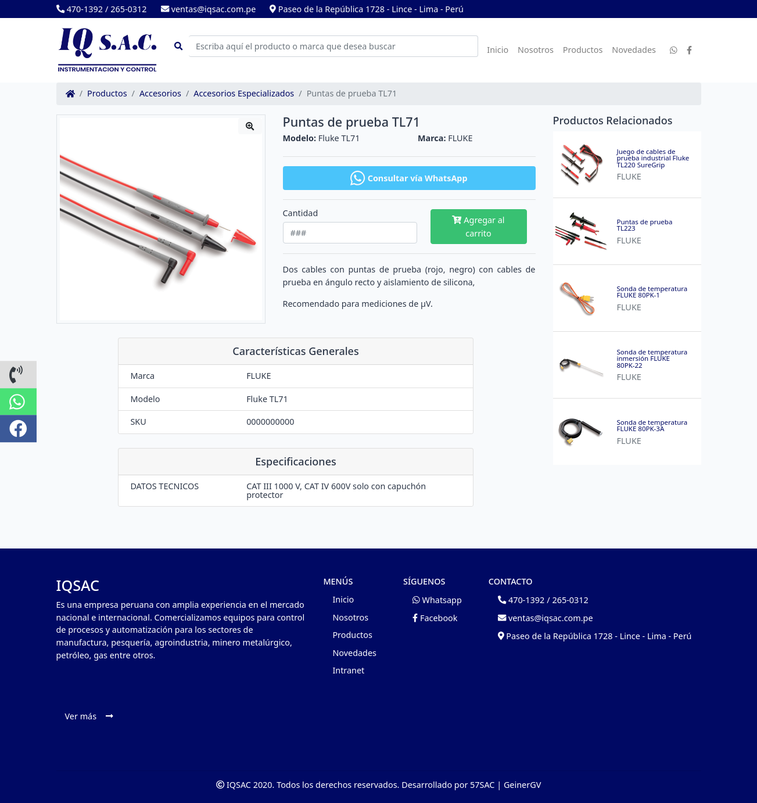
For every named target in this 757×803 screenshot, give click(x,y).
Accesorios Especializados (243, 93)
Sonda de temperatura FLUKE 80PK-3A (652, 425)
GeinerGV (522, 784)
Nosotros (536, 49)
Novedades (634, 49)
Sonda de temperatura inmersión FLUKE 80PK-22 (652, 359)
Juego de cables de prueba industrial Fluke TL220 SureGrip (653, 158)
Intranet (348, 670)
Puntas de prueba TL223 (645, 225)
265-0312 (128, 9)
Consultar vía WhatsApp (408, 178)
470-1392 (79, 9)
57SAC (482, 784)
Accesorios (160, 93)
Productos (583, 49)
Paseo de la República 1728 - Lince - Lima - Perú (367, 9)
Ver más (89, 716)
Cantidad (300, 213)
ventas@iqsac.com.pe (208, 9)
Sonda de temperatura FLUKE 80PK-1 (652, 292)
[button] (18, 374)
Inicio (497, 49)
